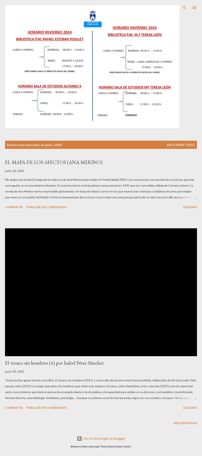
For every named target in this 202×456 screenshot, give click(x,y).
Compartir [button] (14, 207)
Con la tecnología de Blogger (101, 438)
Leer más (190, 207)
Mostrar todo (181, 145)
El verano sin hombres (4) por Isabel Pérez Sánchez (54, 363)
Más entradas (185, 423)
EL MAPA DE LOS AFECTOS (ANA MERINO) (53, 162)
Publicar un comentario (46, 207)
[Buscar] (184, 7)
